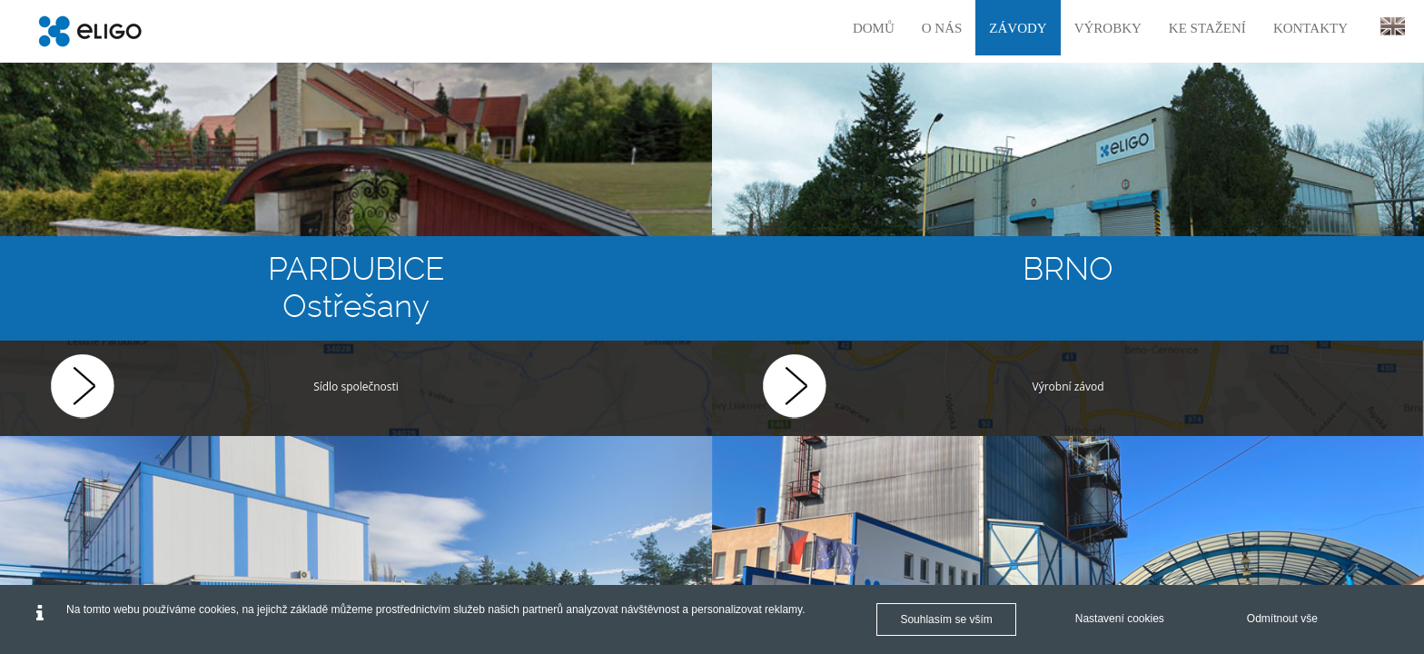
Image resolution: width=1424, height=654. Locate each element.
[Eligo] (89, 31)
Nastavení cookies (1119, 618)
